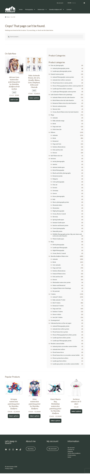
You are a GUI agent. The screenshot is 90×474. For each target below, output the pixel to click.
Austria (55, 164)
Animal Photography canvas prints (63, 77)
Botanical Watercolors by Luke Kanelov (64, 103)
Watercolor (41, 9)
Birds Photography (58, 170)
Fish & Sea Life (57, 129)
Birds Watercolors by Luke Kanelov (63, 100)
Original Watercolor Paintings (62, 288)
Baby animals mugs (58, 120)
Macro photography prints (61, 202)
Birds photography (58, 244)
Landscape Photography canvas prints (64, 91)
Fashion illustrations (59, 147)
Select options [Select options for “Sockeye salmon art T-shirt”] (76, 411)
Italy (54, 199)
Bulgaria (55, 179)
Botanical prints (58, 176)
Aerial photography (59, 161)
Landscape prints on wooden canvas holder (66, 364)
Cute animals (57, 265)
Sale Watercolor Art (56, 155)
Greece (55, 193)
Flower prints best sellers (60, 358)
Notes (69, 457)
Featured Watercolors (59, 273)
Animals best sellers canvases (62, 80)
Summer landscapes (59, 222)
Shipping (70, 451)
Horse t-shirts (57, 314)
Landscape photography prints (62, 71)
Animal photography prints (61, 68)
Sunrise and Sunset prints (60, 225)
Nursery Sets (56, 109)
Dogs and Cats (57, 144)
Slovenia (55, 216)
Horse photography (59, 196)
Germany (55, 190)
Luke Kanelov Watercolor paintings (61, 94)
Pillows (53, 132)
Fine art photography (57, 65)
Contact (69, 9)
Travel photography (59, 228)
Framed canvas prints (57, 74)
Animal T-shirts (57, 297)
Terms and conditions (74, 453)
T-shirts (53, 294)
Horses (55, 152)
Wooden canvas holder (57, 343)
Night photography (58, 211)
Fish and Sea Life (58, 150)
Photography (29, 9)
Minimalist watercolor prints (62, 282)
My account (60, 3)
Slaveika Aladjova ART (55, 9)
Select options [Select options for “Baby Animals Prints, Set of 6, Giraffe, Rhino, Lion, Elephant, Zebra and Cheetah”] (34, 98)
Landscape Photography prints (62, 340)
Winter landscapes (58, 239)
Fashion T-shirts (58, 311)
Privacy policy (72, 455)
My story (31, 449)
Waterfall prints (57, 231)
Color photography (58, 182)
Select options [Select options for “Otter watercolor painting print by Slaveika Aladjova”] (34, 416)
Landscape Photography (60, 247)
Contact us (71, 449)
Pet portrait (56, 291)
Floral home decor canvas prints (62, 83)
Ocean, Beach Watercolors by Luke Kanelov (66, 112)
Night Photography (58, 250)
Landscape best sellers (59, 361)
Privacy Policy (9, 468)
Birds (54, 123)
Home (20, 9)
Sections (53, 158)
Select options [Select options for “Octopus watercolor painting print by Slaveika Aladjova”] (14, 416)
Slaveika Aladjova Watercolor (59, 256)
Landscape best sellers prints (62, 337)
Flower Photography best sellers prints (64, 335)
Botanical (55, 141)
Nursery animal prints (59, 106)
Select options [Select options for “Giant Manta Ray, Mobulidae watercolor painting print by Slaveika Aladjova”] (55, 421)
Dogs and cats (57, 126)
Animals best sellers (59, 349)
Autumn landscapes (59, 167)
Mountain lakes (57, 205)
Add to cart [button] (14, 100)
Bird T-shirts (56, 303)
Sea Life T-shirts (58, 317)
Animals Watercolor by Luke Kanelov (64, 97)
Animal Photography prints (61, 326)
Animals (55, 118)
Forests (55, 187)
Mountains (56, 208)
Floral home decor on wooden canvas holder (66, 355)
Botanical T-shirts (58, 305)
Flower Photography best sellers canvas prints (67, 86)
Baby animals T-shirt (59, 300)
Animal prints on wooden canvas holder (65, 346)
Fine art (55, 184)
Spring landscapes (58, 219)
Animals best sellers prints (61, 329)
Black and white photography (62, 173)
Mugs (52, 115)
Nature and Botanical (59, 285)
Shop (52, 241)
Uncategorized (55, 320)
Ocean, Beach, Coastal (59, 214)
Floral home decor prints (60, 332)
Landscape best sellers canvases (62, 88)
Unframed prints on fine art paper (61, 323)
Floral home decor (58, 352)
